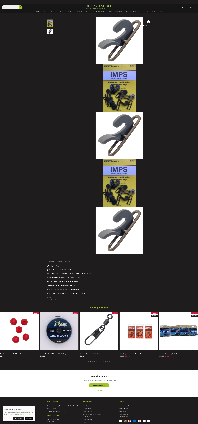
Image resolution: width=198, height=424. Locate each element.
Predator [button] (80, 11)
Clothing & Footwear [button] (99, 11)
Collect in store (87, 408)
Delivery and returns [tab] (64, 261)
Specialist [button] (70, 11)
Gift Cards (118, 11)
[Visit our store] (187, 7)
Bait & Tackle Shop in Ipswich (92, 414)
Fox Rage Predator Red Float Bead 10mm (14, 354)
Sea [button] (87, 11)
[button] (191, 7)
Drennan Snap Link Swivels (89, 354)
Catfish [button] (61, 11)
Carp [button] (45, 11)
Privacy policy (123, 411)
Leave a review (87, 419)
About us (86, 406)
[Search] (12, 7)
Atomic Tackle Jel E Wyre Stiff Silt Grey (53, 354)
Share (49, 297)
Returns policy (123, 417)
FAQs (84, 422)
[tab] (88, 361)
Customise (29, 418)
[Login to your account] (182, 7)
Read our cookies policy (26, 414)
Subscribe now (99, 385)
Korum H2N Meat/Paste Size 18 (169, 354)
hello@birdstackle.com (58, 411)
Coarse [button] (53, 11)
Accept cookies (18, 418)
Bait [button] (110, 11)
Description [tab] (51, 261)
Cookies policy (123, 408)
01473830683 (54, 408)
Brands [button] (38, 11)
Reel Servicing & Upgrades (134, 11)
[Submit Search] (20, 7)
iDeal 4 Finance (157, 11)
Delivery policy (123, 414)
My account (86, 417)
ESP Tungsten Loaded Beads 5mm (132, 354)
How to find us (87, 411)
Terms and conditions (125, 406)
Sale (147, 11)
